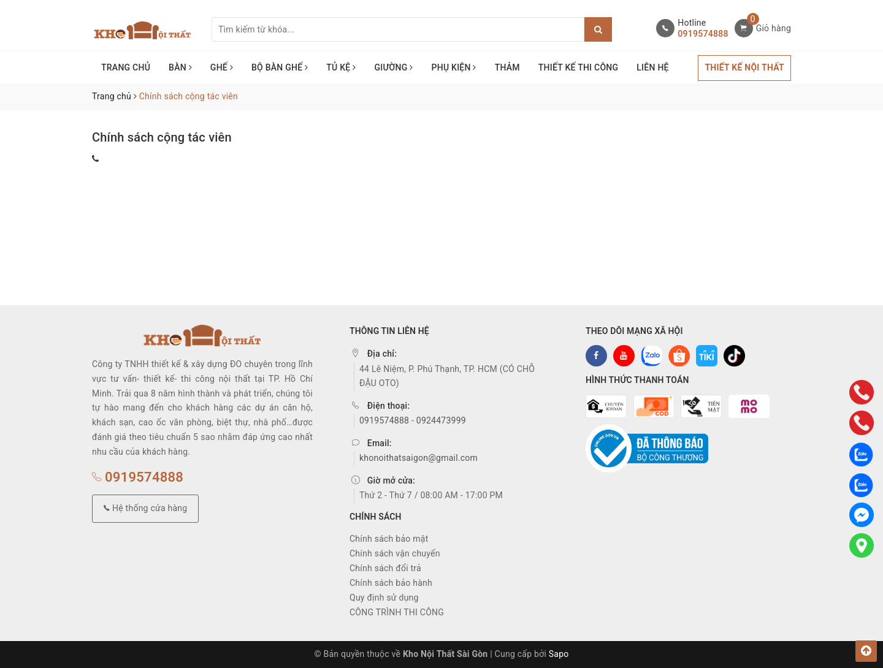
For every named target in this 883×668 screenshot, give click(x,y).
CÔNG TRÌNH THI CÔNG (397, 612)
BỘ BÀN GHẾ (279, 67)
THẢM (507, 67)
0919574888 (703, 34)
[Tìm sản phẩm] (398, 29)
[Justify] (598, 29)
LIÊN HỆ (652, 67)
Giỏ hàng (773, 28)
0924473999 (441, 420)
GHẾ (221, 67)
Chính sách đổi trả (385, 568)
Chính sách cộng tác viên (162, 137)
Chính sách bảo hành (391, 583)
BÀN (180, 67)
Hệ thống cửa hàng (145, 508)
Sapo (559, 654)
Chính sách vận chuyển (395, 553)
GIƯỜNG (393, 67)
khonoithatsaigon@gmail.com (418, 458)
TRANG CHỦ (125, 67)
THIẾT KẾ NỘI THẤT (744, 67)
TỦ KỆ (341, 67)
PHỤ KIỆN (454, 67)
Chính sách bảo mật (389, 539)
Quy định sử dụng (384, 597)
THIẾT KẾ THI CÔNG (578, 67)
